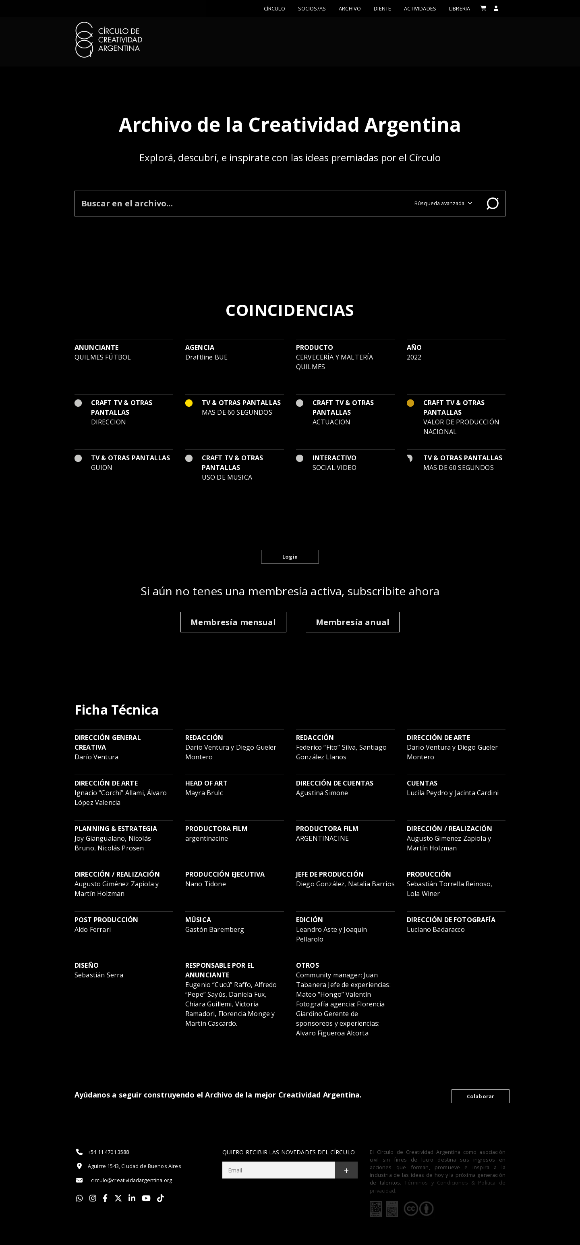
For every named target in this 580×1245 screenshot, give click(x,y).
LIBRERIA (459, 8)
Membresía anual (352, 622)
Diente (382, 8)
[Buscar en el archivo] (241, 203)
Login (290, 556)
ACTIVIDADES (420, 8)
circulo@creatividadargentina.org (123, 1180)
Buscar (493, 203)
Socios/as (312, 8)
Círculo (274, 8)
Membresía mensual (233, 622)
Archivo (350, 8)
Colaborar (480, 1096)
